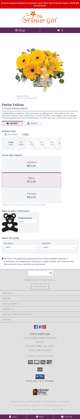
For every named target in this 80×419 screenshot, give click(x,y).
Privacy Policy (23, 410)
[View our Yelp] (44, 328)
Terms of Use (57, 410)
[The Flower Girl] (40, 24)
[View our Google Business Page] (40, 328)
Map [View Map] (40, 416)
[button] (40, 376)
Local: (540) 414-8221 (40, 350)
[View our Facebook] (36, 328)
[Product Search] (40, 273)
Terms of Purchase (40, 410)
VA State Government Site (53, 406)
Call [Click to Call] (13, 416)
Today (25, 134)
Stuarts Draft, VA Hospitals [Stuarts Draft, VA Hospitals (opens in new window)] (56, 402)
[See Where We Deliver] (40, 286)
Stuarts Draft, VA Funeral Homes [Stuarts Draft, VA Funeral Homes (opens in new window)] (26, 402)
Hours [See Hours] (66, 416)
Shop (20, 30)
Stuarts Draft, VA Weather (27, 406)
